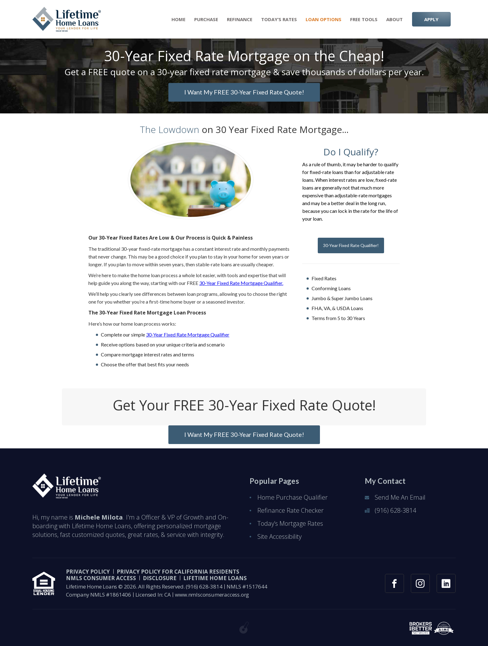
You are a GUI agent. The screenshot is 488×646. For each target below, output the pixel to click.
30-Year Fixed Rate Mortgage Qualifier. (241, 283)
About (394, 19)
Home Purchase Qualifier (292, 497)
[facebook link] (394, 583)
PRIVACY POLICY (88, 571)
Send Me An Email (400, 497)
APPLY (431, 19)
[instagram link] (420, 583)
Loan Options (323, 19)
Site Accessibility (279, 536)
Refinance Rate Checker (290, 510)
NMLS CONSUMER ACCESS (101, 578)
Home (178, 19)
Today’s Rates (279, 19)
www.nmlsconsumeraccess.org (212, 594)
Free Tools (364, 19)
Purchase (206, 19)
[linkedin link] (446, 583)
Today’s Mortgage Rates (290, 523)
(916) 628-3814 (395, 510)
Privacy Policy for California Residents (178, 571)
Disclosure (159, 578)
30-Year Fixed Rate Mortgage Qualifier (187, 334)
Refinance (239, 19)
